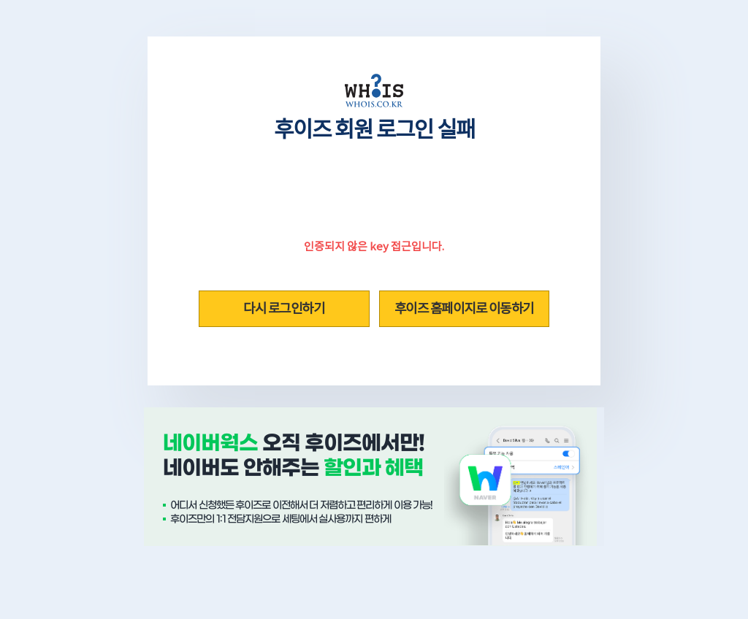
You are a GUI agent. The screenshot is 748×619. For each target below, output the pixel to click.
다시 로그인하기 (283, 308)
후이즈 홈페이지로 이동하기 (464, 308)
